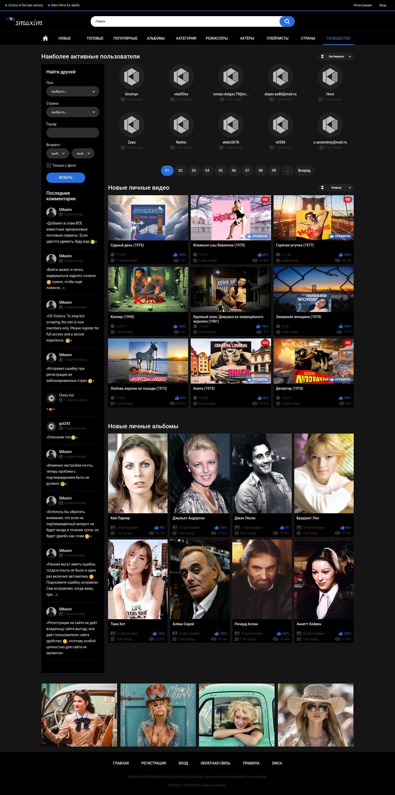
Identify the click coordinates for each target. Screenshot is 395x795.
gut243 (64, 423)
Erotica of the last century (26, 5)
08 (261, 170)
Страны (308, 38)
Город (51, 124)
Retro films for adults (65, 5)
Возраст (53, 145)
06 (234, 170)
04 (207, 170)
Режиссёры (217, 38)
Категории (186, 38)
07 (247, 170)
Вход (382, 5)
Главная (45, 38)
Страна (52, 103)
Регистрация (363, 5)
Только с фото (64, 165)
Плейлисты (277, 38)
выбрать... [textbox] (59, 91)
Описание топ (62, 437)
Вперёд (304, 170)
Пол (49, 83)
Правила (251, 763)
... (287, 170)
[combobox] (72, 91)
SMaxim (65, 210)
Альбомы (156, 38)
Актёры (247, 38)
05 (221, 170)
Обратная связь (216, 763)
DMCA (277, 763)
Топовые (95, 38)
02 (181, 170)
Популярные (125, 38)
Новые (64, 38)
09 (274, 170)
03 (194, 170)
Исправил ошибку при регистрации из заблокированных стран (69, 374)
